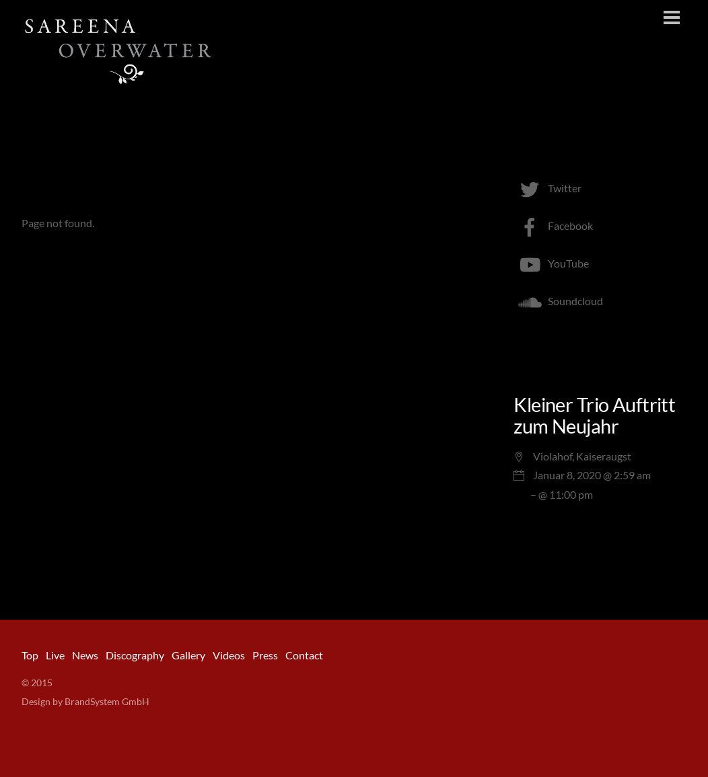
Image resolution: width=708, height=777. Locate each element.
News (85, 655)
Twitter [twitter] (547, 187)
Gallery (188, 655)
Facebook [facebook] (553, 225)
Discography (135, 655)
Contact (304, 655)
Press (265, 655)
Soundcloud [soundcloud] (558, 300)
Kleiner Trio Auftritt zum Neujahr (594, 415)
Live (55, 655)
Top (30, 655)
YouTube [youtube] (551, 263)
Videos (229, 655)
